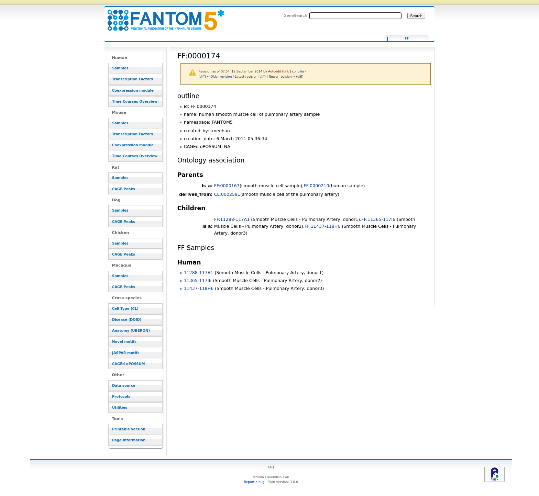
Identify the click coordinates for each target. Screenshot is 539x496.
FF (407, 38)
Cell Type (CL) (125, 309)
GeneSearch (295, 15)
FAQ (271, 467)
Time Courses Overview (134, 101)
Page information (128, 440)
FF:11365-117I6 (378, 219)
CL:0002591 (227, 194)
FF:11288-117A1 (232, 219)
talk (286, 71)
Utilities (119, 407)
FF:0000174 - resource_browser (161, 16)
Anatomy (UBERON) (131, 330)
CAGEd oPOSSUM (128, 364)
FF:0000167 (227, 185)
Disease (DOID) (126, 320)
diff (202, 76)
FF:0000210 (316, 185)
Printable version (128, 429)
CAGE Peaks (123, 189)
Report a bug (254, 482)
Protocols (121, 396)
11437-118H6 (199, 288)
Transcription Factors (132, 79)
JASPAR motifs (126, 353)
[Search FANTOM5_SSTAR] (355, 15)
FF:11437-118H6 (322, 226)
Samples (120, 68)
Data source (123, 385)
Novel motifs (124, 341)
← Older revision (219, 76)
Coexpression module (133, 90)
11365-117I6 (198, 280)
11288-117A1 (198, 272)
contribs (298, 71)
